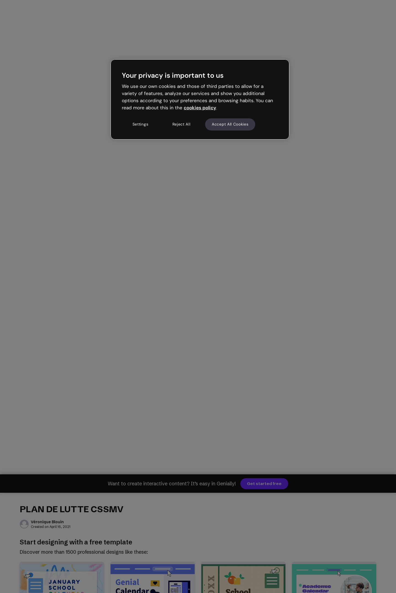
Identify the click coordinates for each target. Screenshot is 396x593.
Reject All (181, 124)
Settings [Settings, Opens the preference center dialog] (140, 124)
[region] (200, 99)
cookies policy (200, 108)
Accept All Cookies (230, 124)
